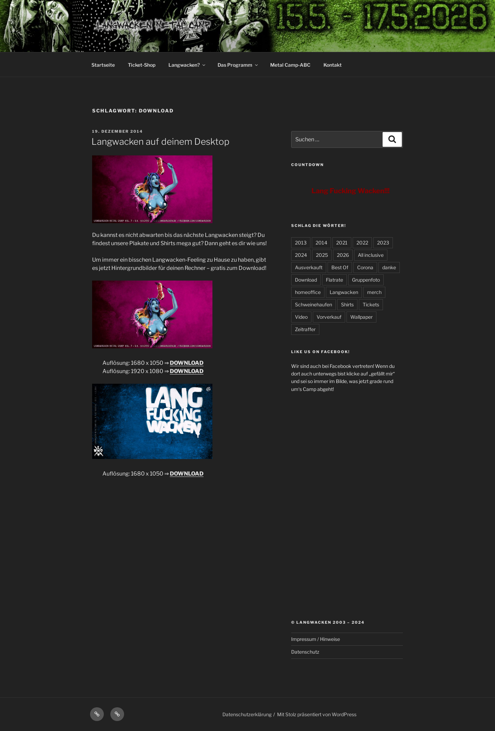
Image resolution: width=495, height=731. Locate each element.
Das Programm (238, 65)
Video (301, 317)
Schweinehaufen (313, 304)
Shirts (347, 304)
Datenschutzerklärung (247, 714)
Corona (365, 267)
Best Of (339, 267)
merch (374, 292)
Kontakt (332, 65)
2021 (342, 243)
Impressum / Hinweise (315, 639)
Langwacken (344, 292)
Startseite (103, 65)
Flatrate (334, 280)
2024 (301, 255)
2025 (322, 255)
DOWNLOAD (187, 363)
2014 (321, 243)
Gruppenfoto (366, 280)
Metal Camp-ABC (290, 65)
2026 (343, 255)
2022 (362, 243)
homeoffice (308, 292)
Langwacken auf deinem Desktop (160, 141)
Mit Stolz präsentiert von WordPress (316, 714)
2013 (301, 243)
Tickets (371, 304)
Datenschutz (305, 652)
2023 (383, 243)
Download (306, 280)
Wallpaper (361, 317)
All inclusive (371, 255)
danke (389, 267)
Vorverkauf (329, 317)
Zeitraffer (305, 329)
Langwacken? (187, 65)
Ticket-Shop (141, 65)
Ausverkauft (308, 267)
